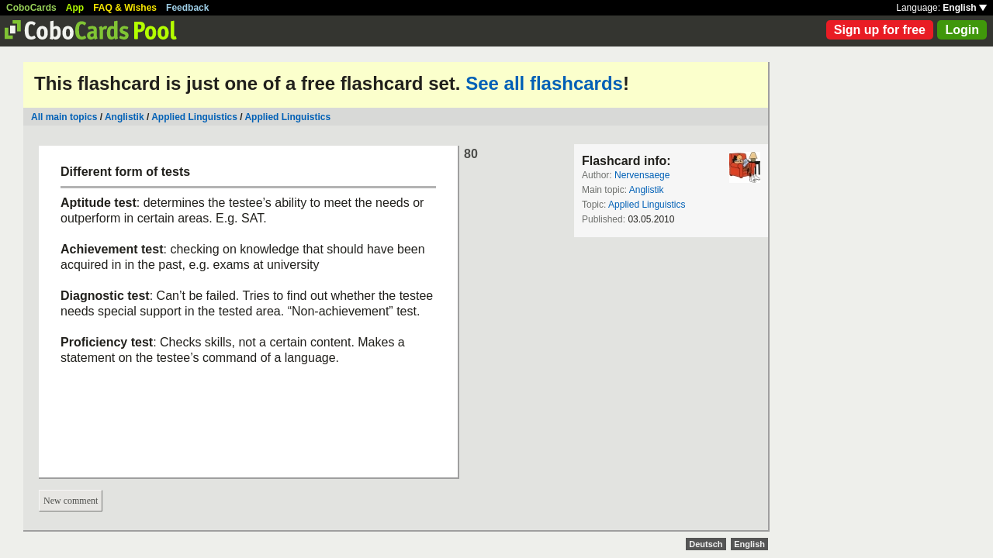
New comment (70, 500)
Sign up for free (880, 29)
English (965, 7)
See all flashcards (544, 83)
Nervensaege (641, 175)
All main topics (64, 117)
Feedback (187, 7)
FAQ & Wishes (125, 7)
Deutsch (705, 544)
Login (962, 29)
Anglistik (124, 117)
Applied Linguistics (194, 117)
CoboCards (31, 7)
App (75, 7)
